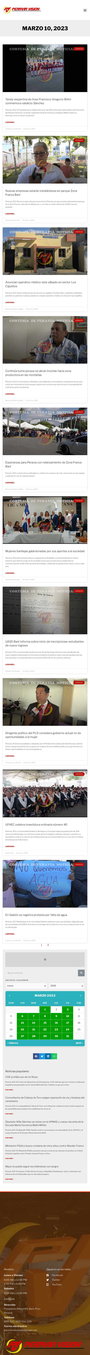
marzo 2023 (45, 997)
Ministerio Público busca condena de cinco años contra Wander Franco (44, 1147)
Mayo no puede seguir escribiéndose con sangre (32, 1167)
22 (45, 1030)
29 (45, 1037)
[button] (85, 10)
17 (67, 1024)
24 (67, 1030)
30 (56, 1037)
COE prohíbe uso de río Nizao (21, 1078)
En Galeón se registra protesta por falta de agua (36, 916)
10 (67, 1017)
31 (67, 1037)
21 (33, 1030)
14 (33, 1024)
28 (33, 1037)
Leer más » (10, 122)
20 (22, 1030)
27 (22, 1037)
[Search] (81, 974)
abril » (79, 1044)
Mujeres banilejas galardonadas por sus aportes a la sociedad (45, 551)
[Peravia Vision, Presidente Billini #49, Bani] (45, 1230)
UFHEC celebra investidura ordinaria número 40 (36, 825)
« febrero (12, 1044)
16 (56, 1024)
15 (45, 1024)
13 (22, 1024)
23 (56, 1030)
